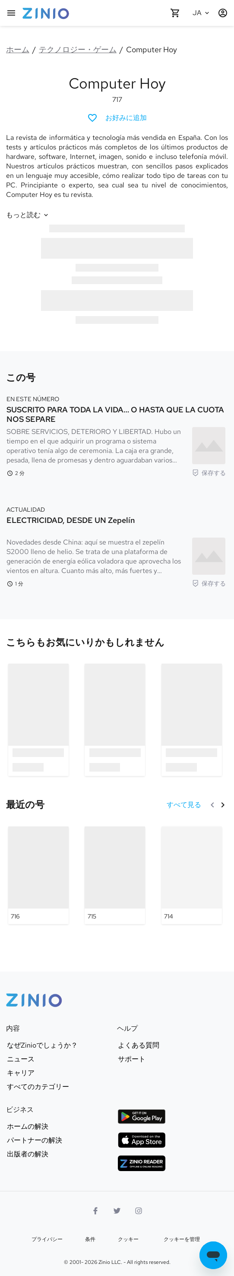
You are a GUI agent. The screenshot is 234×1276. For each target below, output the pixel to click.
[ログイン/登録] (223, 13)
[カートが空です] (175, 13)
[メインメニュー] (11, 13)
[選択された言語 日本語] (202, 13)
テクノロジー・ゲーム (78, 49)
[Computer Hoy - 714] (191, 875)
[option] (38, 719)
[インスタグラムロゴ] (138, 1210)
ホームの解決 (27, 1126)
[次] (223, 805)
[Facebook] (95, 1210)
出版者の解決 (27, 1154)
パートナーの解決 (34, 1140)
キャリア (21, 1073)
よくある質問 (138, 1045)
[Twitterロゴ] (117, 1210)
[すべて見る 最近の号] (184, 805)
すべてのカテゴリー (38, 1087)
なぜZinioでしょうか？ (42, 1045)
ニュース (21, 1059)
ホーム (17, 49)
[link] (85, 642)
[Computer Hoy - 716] (38, 875)
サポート (131, 1059)
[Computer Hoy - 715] (115, 875)
